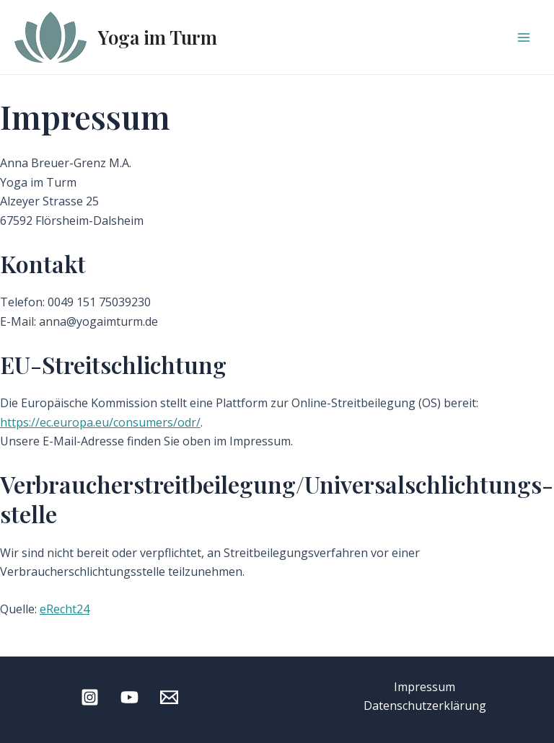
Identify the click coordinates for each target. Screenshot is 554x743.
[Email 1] (169, 697)
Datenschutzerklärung (425, 705)
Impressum (424, 687)
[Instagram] (90, 697)
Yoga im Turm (157, 37)
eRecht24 (64, 609)
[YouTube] (129, 697)
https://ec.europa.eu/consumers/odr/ (100, 422)
